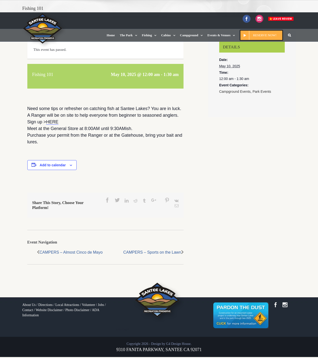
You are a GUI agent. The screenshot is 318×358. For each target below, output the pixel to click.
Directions (45, 305)
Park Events (261, 92)
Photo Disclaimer (77, 310)
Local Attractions (67, 305)
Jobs (101, 305)
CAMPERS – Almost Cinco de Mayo (71, 252)
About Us (29, 305)
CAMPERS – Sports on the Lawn (152, 252)
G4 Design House (178, 344)
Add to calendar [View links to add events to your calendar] (53, 165)
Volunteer (88, 305)
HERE (52, 121)
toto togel (122, 329)
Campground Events (235, 92)
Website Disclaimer (49, 310)
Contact (27, 310)
